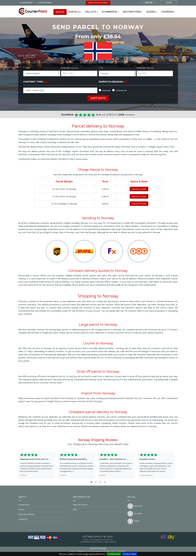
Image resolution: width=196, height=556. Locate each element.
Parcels (75, 11)
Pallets (91, 11)
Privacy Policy (129, 554)
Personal (106, 90)
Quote (60, 12)
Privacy (43, 509)
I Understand (113, 554)
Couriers (168, 11)
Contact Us (43, 519)
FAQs (98, 509)
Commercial (121, 90)
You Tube (134, 513)
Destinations (132, 11)
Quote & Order (139, 189)
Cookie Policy (43, 504)
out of (98, 114)
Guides (151, 11)
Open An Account (98, 504)
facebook (134, 506)
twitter (133, 521)
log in (168, 2)
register (148, 2)
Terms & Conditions (43, 514)
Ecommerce (110, 11)
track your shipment (98, 3)
